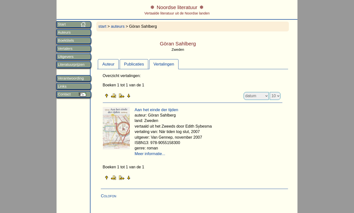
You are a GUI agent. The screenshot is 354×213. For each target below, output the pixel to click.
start (102, 26)
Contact (64, 94)
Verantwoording (71, 78)
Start (62, 24)
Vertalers (65, 49)
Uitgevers (66, 57)
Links (62, 86)
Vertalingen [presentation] (163, 64)
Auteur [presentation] (108, 64)
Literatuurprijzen (71, 65)
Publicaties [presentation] (134, 64)
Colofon (108, 196)
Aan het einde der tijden (156, 109)
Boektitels (66, 40)
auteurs (118, 26)
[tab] (108, 64)
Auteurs (64, 32)
